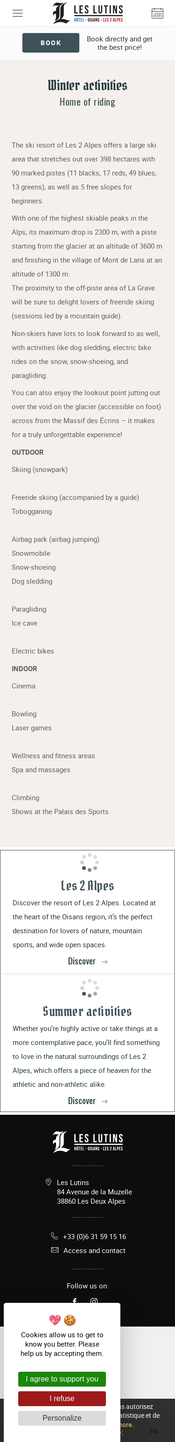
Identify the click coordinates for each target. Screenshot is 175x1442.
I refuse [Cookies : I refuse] (61, 1398)
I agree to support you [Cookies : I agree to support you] (62, 1379)
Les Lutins (94, 1192)
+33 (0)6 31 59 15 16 (87, 1236)
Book (51, 42)
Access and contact (87, 1250)
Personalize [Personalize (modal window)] (62, 1418)
